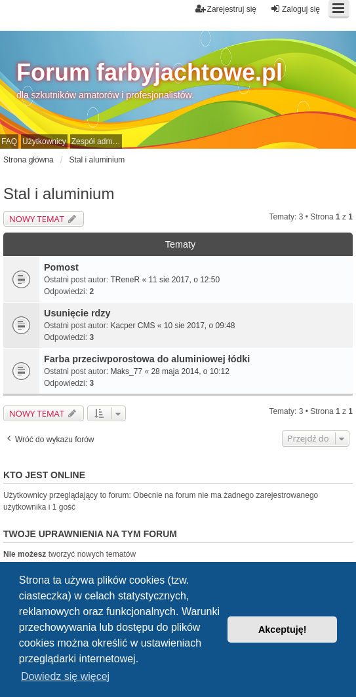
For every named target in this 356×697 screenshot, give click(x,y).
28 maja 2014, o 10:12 (190, 371)
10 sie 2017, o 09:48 (199, 325)
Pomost (61, 267)
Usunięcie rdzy (77, 313)
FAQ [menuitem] (9, 141)
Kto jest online (44, 475)
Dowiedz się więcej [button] (65, 676)
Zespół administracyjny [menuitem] (96, 141)
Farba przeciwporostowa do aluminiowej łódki (147, 359)
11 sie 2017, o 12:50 (184, 279)
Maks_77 (126, 371)
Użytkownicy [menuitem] (44, 141)
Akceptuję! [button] (282, 629)
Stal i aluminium (58, 193)
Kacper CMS (132, 325)
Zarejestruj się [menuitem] (225, 9)
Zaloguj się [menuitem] (295, 9)
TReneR (125, 279)
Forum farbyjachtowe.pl (149, 72)
